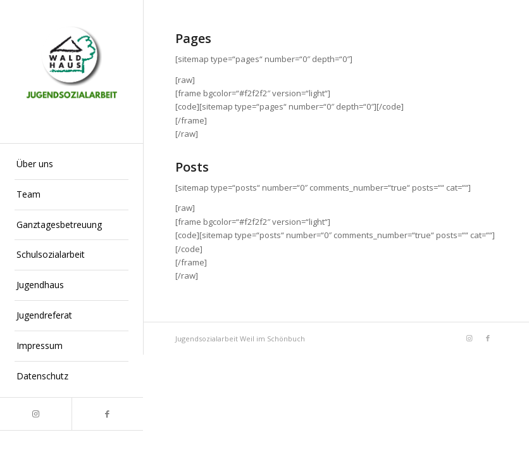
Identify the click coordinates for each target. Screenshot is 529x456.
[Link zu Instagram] (36, 414)
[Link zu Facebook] (107, 414)
